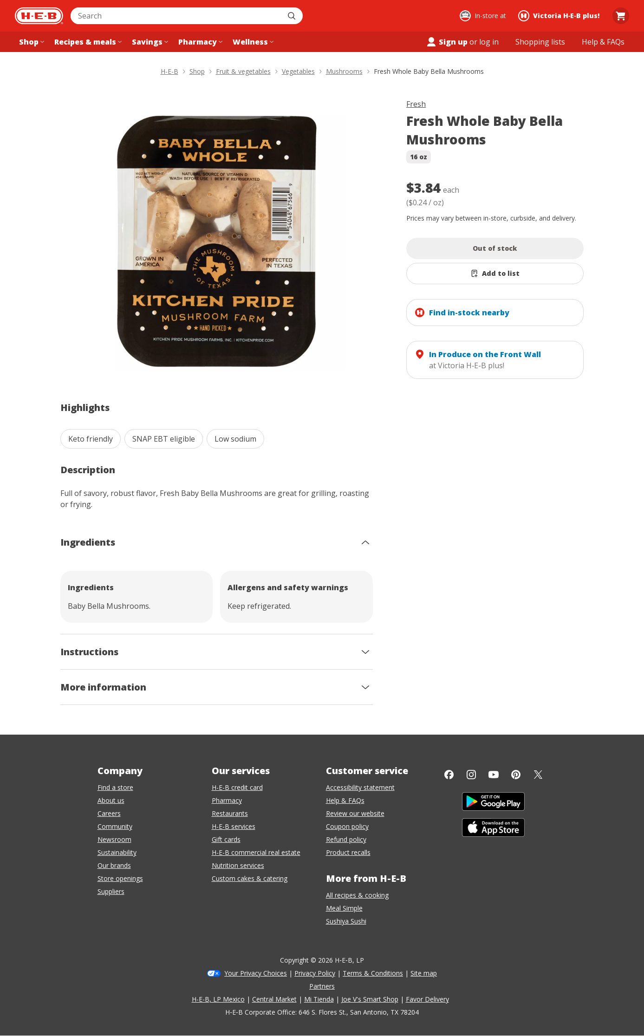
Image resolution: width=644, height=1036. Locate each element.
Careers (109, 813)
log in (489, 42)
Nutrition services (238, 865)
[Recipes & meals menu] (87, 42)
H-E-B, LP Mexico (218, 999)
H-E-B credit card (237, 787)
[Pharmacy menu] (199, 42)
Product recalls (348, 852)
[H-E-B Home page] (39, 15)
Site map (423, 973)
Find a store (115, 787)
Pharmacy (227, 800)
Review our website (355, 813)
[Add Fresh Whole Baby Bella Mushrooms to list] (495, 273)
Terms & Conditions (373, 973)
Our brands (114, 865)
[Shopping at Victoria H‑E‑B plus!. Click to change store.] (560, 15)
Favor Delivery (427, 999)
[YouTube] (493, 774)
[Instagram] (471, 774)
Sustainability (117, 852)
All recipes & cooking (357, 895)
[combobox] (176, 15)
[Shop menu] (30, 42)
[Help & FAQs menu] (603, 42)
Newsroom (114, 839)
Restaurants (230, 813)
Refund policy (346, 839)
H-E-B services (233, 826)
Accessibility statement (360, 787)
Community (115, 826)
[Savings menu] (149, 42)
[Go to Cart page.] (620, 15)
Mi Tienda (319, 999)
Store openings (120, 878)
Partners (322, 986)
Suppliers (111, 891)
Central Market (274, 999)
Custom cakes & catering (249, 878)
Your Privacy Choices (255, 973)
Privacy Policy (314, 973)
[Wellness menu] (252, 42)
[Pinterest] (516, 774)
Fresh (416, 104)
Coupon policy (347, 826)
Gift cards (226, 839)
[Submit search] (292, 15)
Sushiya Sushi (346, 921)
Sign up (447, 41)
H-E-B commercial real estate (256, 852)
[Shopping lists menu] (540, 42)
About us (111, 800)
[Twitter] (538, 774)
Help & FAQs (345, 800)
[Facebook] (449, 774)
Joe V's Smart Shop (369, 999)
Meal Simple (344, 908)
